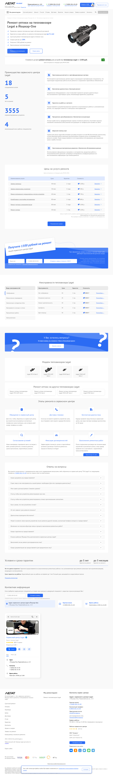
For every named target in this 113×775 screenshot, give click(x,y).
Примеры (8, 710)
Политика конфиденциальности (56, 764)
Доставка (53, 12)
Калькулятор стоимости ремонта (15, 734)
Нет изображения (43, 293)
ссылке (7, 743)
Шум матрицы (42, 313)
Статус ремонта (103, 12)
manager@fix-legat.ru (76, 717)
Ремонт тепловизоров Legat (52, 697)
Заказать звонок (56, 346)
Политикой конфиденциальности (42, 598)
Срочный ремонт (27, 12)
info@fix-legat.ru (74, 713)
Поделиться (71, 750)
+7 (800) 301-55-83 (54, 4)
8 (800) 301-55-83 (75, 708)
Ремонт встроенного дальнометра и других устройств (27, 194)
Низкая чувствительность (45, 303)
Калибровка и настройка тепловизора (23, 199)
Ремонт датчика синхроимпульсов (21, 204)
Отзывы (47, 12)
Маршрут (11, 649)
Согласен (85, 769)
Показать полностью (11, 578)
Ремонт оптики (15, 210)
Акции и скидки (69, 12)
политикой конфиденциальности (30, 264)
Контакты (89, 12)
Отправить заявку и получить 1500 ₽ (60, 261)
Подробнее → (100, 293)
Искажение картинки (44, 298)
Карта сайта (8, 748)
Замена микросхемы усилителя (20, 189)
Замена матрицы (16, 184)
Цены (36, 12)
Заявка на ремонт (80, 12)
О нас (42, 12)
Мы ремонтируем (14, 12)
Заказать (98, 184)
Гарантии (60, 12)
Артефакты (41, 308)
